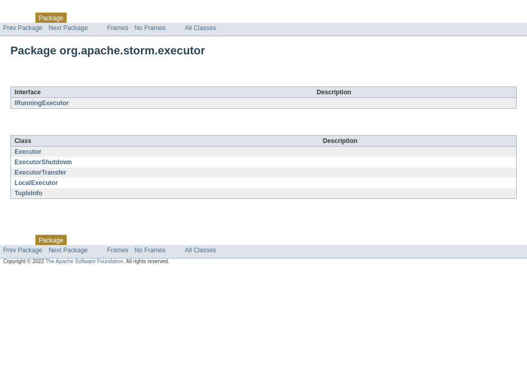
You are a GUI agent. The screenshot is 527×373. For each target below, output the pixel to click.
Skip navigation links (28, 8)
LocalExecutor (36, 183)
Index (177, 17)
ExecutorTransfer (40, 172)
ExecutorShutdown (43, 162)
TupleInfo (28, 193)
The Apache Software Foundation (84, 261)
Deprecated (147, 17)
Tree (118, 17)
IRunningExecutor (42, 103)
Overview (16, 17)
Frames (117, 28)
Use (100, 17)
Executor (28, 151)
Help (197, 17)
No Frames (150, 28)
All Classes (200, 28)
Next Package (68, 28)
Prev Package (22, 28)
